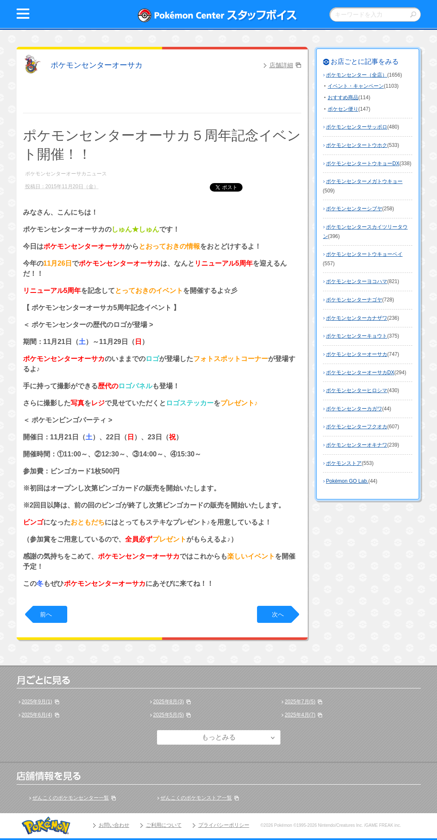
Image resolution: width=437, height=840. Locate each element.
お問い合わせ (114, 825)
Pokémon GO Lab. (347, 481)
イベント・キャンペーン (356, 86)
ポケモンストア (344, 463)
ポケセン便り (343, 109)
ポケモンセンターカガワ (354, 409)
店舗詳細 (281, 65)
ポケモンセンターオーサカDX (360, 373)
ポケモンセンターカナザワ (356, 318)
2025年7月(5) (300, 702)
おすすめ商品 (343, 97)
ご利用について (164, 825)
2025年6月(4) (37, 715)
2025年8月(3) (168, 702)
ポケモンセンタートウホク (356, 145)
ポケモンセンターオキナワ (356, 445)
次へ (278, 614)
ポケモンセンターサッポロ (356, 127)
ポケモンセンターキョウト (356, 336)
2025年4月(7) (300, 715)
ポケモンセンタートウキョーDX (363, 163)
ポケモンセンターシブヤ (354, 209)
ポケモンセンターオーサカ (97, 65)
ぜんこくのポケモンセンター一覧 (70, 798)
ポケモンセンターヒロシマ (356, 390)
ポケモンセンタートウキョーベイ (364, 254)
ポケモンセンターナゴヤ (354, 300)
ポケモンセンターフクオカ (356, 427)
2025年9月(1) (37, 702)
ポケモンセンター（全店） (356, 75)
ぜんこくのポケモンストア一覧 (196, 798)
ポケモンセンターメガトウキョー (364, 181)
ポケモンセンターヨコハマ (356, 281)
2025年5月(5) (168, 715)
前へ (46, 614)
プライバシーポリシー (223, 825)
